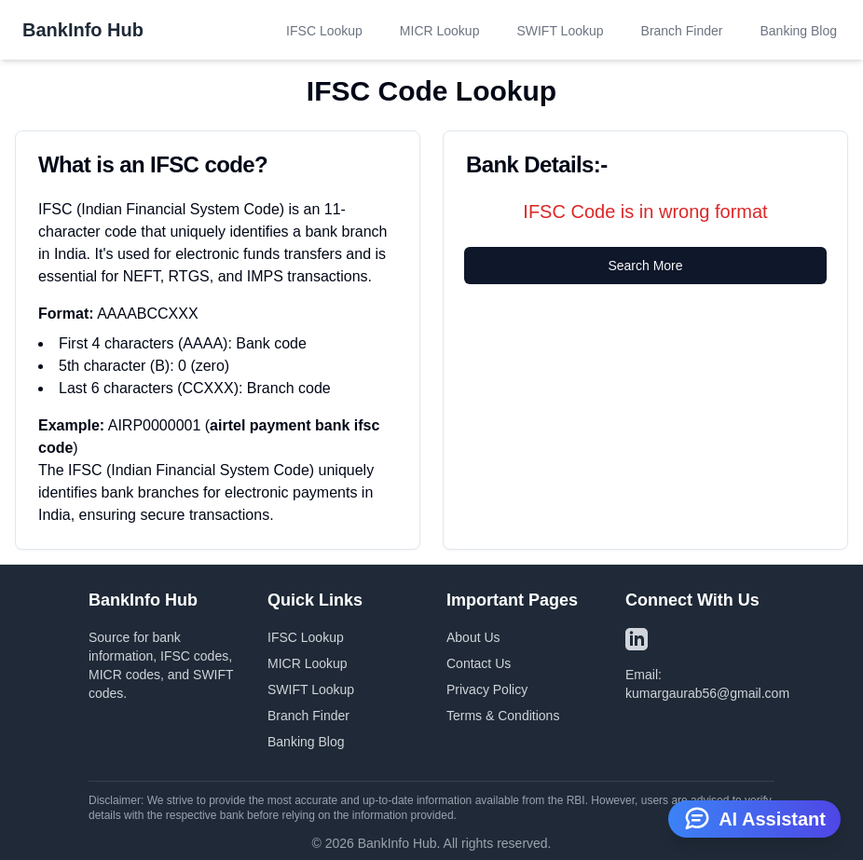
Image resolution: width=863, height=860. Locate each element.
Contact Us (478, 663)
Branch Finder (682, 30)
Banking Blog (798, 30)
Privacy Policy (486, 689)
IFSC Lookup (324, 30)
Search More (645, 265)
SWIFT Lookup (559, 30)
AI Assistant (754, 817)
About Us (473, 637)
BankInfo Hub (83, 30)
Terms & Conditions (502, 715)
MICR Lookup (440, 30)
